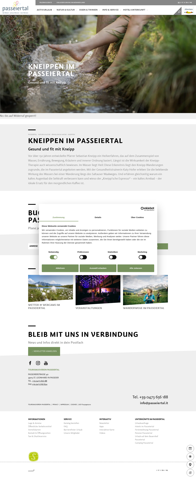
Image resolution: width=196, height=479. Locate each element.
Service (68, 419)
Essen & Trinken (89, 10)
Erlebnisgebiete (45, 2)
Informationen (36, 419)
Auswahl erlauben (98, 268)
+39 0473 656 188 (39, 381)
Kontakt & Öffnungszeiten (39, 433)
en (187, 2)
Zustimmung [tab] (59, 217)
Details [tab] (98, 217)
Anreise (33, 246)
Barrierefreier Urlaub (73, 430)
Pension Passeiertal (143, 433)
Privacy (55, 404)
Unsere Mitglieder (72, 433)
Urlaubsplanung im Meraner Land (71, 2)
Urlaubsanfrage (142, 423)
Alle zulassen (135, 268)
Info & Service (111, 10)
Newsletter (104, 423)
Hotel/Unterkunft (135, 10)
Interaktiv (105, 419)
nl (191, 2)
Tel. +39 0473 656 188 (150, 397)
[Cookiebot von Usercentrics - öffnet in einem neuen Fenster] (142, 209)
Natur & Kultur (67, 10)
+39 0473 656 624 (39, 384)
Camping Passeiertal (144, 443)
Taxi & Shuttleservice (37, 436)
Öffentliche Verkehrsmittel (40, 427)
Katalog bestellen (71, 423)
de (179, 2)
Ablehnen (60, 268)
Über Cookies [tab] (137, 217)
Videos (102, 433)
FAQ (66, 427)
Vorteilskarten (34, 430)
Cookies (74, 404)
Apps (101, 427)
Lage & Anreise (34, 423)
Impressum (64, 404)
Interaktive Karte (106, 430)
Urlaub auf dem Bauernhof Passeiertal (146, 438)
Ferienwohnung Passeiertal (147, 430)
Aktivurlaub (46, 10)
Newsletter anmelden (44, 351)
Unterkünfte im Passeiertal (150, 419)
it (182, 2)
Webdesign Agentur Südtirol (31, 470)
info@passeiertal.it (154, 403)
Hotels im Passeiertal (144, 427)
